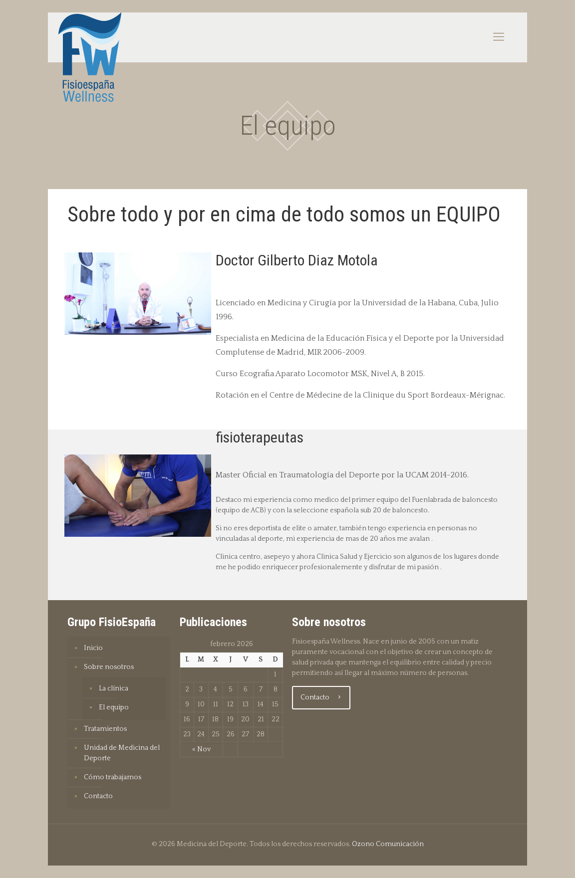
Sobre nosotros (109, 667)
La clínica (113, 688)
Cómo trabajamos (112, 777)
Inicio (93, 648)
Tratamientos (105, 729)
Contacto (98, 796)
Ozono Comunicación (388, 844)
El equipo (114, 707)
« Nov (201, 749)
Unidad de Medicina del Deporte (122, 753)
